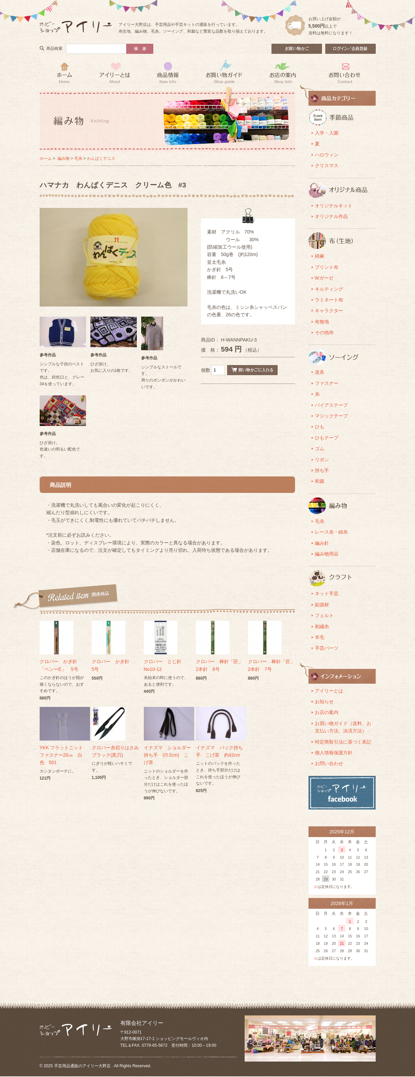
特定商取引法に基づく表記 (343, 742)
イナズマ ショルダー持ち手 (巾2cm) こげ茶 (167, 755)
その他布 (324, 332)
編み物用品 (326, 554)
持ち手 (322, 470)
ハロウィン (326, 154)
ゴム (319, 448)
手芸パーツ (326, 648)
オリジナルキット (333, 205)
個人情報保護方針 (333, 752)
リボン (322, 459)
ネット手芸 (326, 593)
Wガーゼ (324, 278)
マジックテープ (331, 416)
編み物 (63, 158)
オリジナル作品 (331, 216)
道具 (319, 372)
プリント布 (326, 267)
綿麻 (319, 256)
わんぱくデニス (101, 158)
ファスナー (326, 383)
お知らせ (324, 701)
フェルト (324, 615)
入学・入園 (326, 133)
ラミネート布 (329, 299)
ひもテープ (326, 437)
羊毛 (319, 637)
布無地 (322, 321)
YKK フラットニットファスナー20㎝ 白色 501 (61, 755)
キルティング (329, 289)
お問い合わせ (329, 763)
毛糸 (78, 158)
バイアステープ (331, 405)
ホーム (46, 158)
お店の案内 (326, 712)
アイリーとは (329, 690)
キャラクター (329, 310)
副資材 (322, 604)
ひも (319, 426)
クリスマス (326, 165)
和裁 (319, 481)
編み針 (322, 543)
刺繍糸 (322, 626)
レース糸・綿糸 (331, 532)
